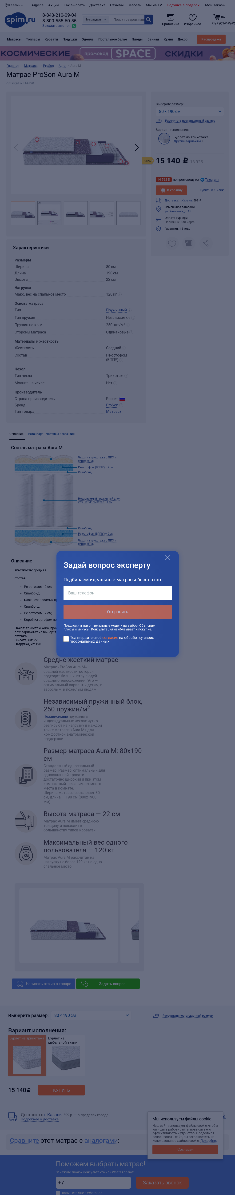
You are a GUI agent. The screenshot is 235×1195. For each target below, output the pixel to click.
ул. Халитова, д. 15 (178, 211)
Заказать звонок (162, 1183)
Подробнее (208, 1141)
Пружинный (116, 310)
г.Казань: (186, 200)
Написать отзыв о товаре (48, 984)
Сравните (24, 1140)
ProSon (112, 405)
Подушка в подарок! (183, 5)
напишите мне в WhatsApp (82, 1193)
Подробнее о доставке (40, 1119)
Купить (61, 1090)
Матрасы (114, 411)
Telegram (212, 179)
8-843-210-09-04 (59, 15)
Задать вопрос (112, 984)
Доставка (97, 5)
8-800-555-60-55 (59, 21)
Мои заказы (215, 5)
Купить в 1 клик (211, 190)
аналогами (101, 1140)
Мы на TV (154, 5)
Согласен (185, 1149)
